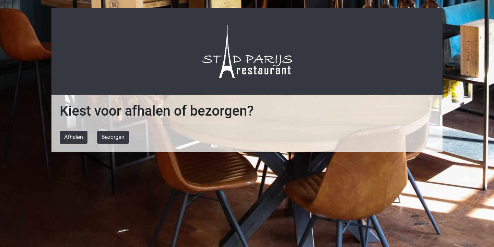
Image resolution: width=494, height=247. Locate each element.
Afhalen (73, 137)
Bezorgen (113, 137)
